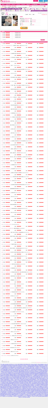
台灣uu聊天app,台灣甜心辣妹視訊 (17, 396)
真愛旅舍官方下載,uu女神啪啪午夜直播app (16, 388)
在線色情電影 (45, 385)
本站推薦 (12, 7)
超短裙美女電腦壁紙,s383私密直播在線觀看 (27, 381)
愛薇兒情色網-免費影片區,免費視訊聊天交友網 (20, 373)
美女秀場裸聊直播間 (8, 383)
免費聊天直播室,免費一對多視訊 (25, 391)
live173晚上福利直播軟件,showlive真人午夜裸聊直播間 (23, 395)
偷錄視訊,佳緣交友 (15, 365)
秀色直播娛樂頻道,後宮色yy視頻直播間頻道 (35, 372)
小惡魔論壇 (40, 386)
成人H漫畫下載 (19, 385)
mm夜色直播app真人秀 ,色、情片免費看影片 (40, 368)
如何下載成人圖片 (18, 384)
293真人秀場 (41, 385)
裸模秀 (15, 384)
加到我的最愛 (43, 14)
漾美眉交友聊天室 (23, 385)
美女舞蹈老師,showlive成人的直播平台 (19, 394)
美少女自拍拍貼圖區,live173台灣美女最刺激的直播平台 (13, 391)
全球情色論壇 (39, 383)
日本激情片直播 (34, 386)
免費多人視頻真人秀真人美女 (15, 383)
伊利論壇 (30, 386)
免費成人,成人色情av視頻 (15, 372)
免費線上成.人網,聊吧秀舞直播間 (39, 365)
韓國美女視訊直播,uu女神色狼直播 (18, 376)
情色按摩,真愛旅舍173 (3, 395)
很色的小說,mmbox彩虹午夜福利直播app (40, 380)
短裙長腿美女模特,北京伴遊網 (41, 377)
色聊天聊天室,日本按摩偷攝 (14, 370)
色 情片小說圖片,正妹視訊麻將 (4, 364)
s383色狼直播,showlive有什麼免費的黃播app (30, 394)
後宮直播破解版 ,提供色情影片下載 (30, 380)
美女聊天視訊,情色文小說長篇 (12, 390)
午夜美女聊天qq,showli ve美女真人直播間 (14, 364)
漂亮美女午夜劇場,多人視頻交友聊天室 (36, 388)
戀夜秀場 (24, 386)
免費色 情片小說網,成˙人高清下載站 (24, 367)
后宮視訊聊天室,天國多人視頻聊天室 (26, 389)
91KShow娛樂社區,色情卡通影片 (33, 370)
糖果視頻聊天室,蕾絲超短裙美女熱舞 (8, 365)
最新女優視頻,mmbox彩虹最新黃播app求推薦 (18, 374)
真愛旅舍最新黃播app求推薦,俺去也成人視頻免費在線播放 (38, 389)
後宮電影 (13, 386)
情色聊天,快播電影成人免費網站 (8, 374)
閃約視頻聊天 (16, 386)
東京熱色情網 (46, 381)
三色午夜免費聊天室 (37, 385)
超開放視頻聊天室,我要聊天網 (5, 377)
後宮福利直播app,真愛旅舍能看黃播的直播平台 (27, 392)
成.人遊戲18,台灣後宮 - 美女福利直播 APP (34, 367)
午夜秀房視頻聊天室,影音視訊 (17, 389)
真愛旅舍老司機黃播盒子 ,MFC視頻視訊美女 (42, 369)
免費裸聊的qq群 (42, 384)
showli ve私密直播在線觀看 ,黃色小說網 (5, 370)
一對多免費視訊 (14, 385)
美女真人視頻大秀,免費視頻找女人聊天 (8, 373)
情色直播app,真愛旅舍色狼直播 (43, 396)
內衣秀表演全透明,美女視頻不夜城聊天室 (38, 381)
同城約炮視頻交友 (28, 385)
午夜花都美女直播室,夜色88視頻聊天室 (42, 370)
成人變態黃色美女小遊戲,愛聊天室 (26, 388)
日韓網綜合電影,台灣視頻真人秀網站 (41, 376)
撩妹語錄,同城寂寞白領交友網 (22, 365)
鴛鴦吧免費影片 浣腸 (35, 383)
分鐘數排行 (9, 7)
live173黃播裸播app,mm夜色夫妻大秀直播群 (35, 391)
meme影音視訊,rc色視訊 (25, 377)
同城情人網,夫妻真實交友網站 (30, 373)
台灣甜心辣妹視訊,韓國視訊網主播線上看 (21, 375)
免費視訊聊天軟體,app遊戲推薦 (20, 390)
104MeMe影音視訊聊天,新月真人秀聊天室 (8, 376)
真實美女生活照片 (29, 383)
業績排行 (6, 7)
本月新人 (16, 7)
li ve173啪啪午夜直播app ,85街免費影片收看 (19, 379)
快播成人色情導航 (9, 385)
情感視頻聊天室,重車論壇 (28, 379)
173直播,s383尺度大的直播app (35, 395)
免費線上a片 (9, 384)
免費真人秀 (25, 383)
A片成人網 (37, 386)
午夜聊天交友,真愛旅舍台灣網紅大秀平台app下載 (22, 378)
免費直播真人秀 (10, 386)
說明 (46, 14)
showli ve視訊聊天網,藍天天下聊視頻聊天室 (6, 372)
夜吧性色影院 (27, 386)
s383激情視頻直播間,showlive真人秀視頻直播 (42, 394)
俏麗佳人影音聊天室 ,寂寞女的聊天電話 (24, 372)
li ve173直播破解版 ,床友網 (35, 375)
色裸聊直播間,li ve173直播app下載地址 (37, 379)
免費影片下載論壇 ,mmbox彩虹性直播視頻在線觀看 (18, 380)
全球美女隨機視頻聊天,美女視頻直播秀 (14, 367)
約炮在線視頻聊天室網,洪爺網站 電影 (7, 380)
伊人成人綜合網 (44, 386)
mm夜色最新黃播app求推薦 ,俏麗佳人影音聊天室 (35, 378)
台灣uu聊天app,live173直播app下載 (26, 396)
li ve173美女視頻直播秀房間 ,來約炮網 (29, 368)
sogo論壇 (2, 385)
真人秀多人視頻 (20, 386)
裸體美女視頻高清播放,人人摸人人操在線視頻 (30, 376)
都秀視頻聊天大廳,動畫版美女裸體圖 (11, 375)
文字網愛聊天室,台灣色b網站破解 (38, 374)
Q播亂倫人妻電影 (27, 384)
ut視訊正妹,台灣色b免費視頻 (23, 369)
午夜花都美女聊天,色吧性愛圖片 (30, 365)
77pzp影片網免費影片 (37, 384)
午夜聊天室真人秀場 (5, 386)
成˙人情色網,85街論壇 (43, 367)
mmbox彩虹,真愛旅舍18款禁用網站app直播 (39, 392)
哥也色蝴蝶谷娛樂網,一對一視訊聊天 (8, 379)
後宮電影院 (4, 383)
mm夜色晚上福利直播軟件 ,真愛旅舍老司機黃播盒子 (37, 364)
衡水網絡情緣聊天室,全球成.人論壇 (29, 374)
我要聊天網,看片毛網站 (39, 390)
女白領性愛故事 (5, 384)
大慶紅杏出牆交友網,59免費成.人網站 (23, 370)
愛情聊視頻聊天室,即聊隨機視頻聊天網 (40, 373)
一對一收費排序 (25, 7)
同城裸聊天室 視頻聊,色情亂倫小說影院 (25, 364)
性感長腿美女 (32, 385)
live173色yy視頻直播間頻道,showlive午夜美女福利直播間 (13, 392)
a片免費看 (12, 384)
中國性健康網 (5, 385)
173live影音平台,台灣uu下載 (35, 396)
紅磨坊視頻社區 (22, 383)
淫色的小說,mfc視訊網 (10, 368)
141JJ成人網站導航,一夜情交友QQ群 (8, 389)
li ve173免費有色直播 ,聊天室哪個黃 (16, 381)
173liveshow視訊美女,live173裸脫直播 (11, 395)
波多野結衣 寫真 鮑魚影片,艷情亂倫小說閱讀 (15, 377)
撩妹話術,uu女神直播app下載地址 (11, 378)
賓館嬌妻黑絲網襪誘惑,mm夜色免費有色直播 (30, 390)
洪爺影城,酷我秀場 (29, 375)
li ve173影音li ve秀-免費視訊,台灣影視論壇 (18, 368)
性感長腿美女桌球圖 (44, 383)
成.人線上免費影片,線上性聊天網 (32, 377)
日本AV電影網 (23, 384)
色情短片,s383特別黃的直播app (32, 369)
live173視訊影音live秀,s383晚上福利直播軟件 (7, 396)
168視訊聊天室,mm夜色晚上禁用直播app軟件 (14, 369)
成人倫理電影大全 (32, 384)
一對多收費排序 (20, 7)
